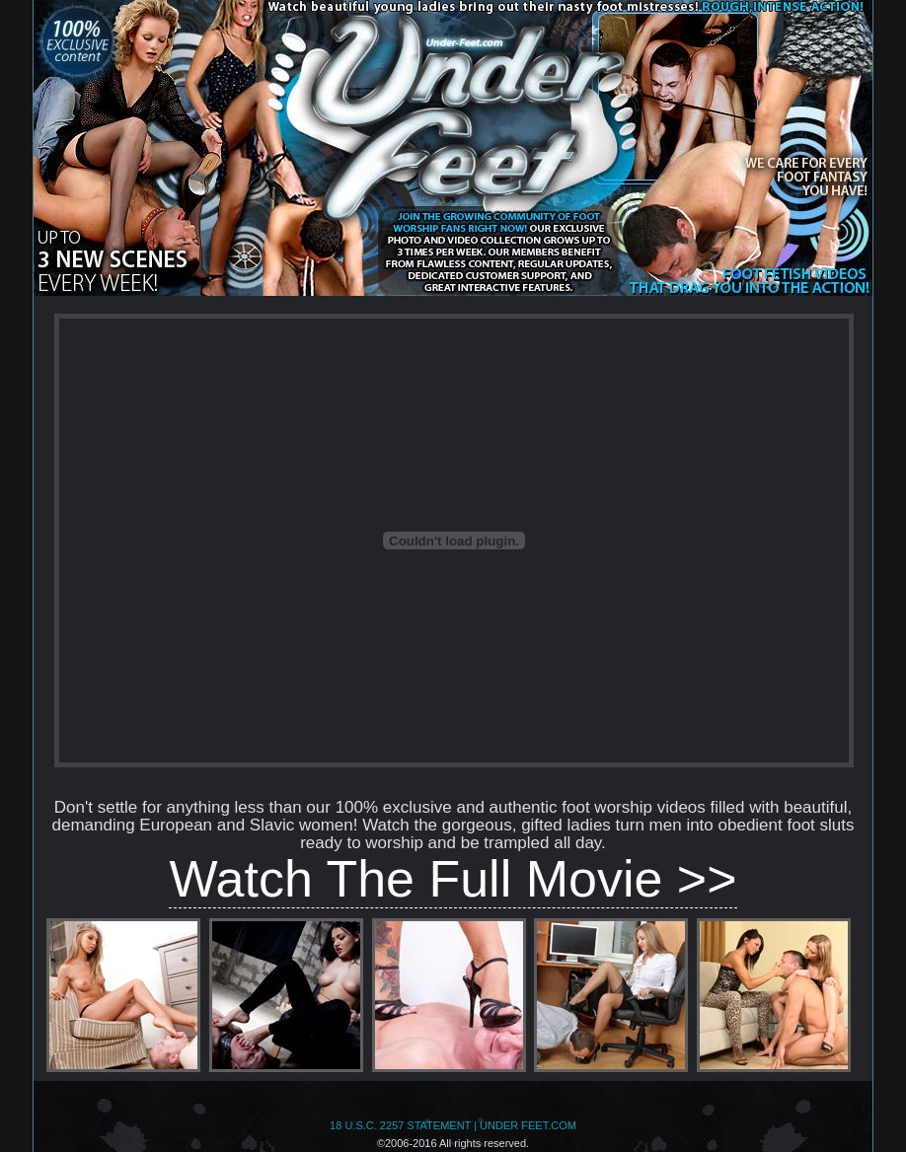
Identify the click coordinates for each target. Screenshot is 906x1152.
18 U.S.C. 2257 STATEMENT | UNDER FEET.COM (453, 1125)
